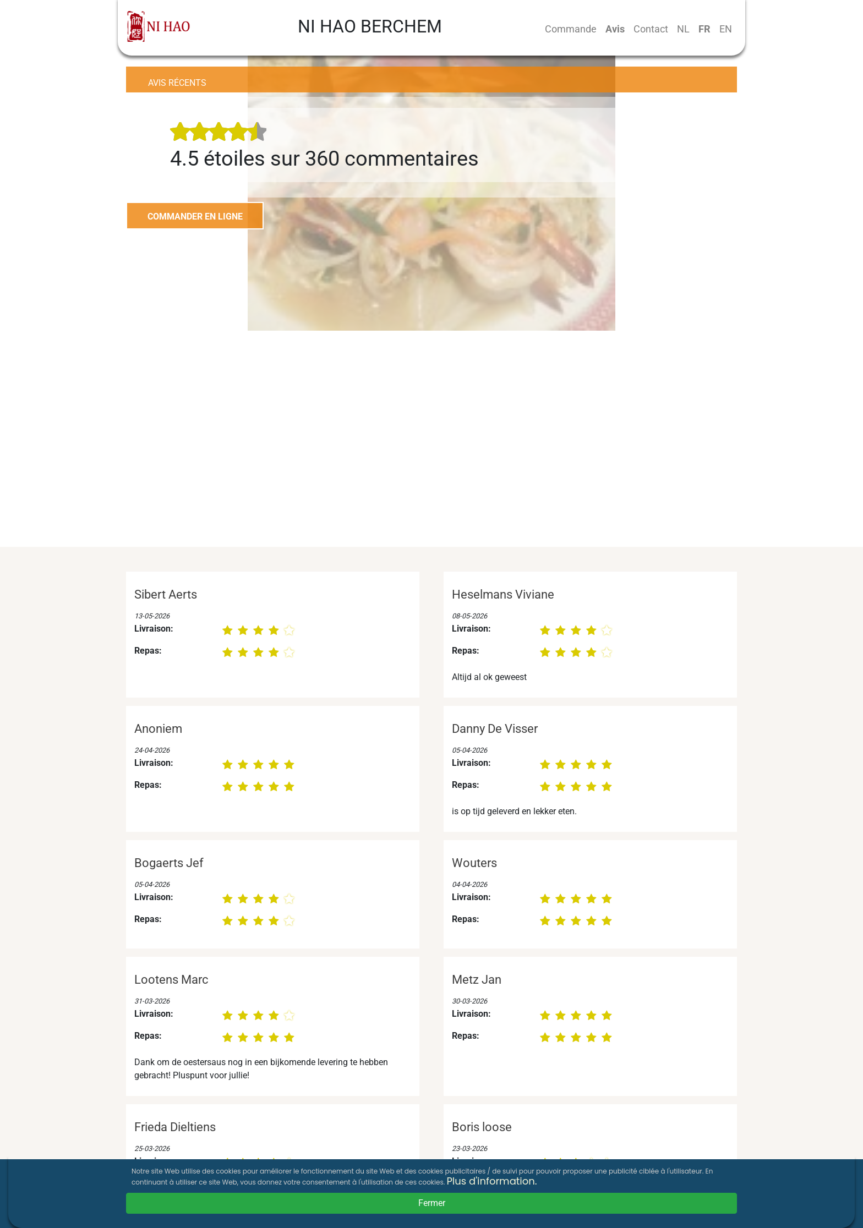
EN (725, 29)
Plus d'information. (491, 1181)
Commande (571, 29)
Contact (650, 29)
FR (704, 29)
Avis (615, 29)
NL (683, 29)
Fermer (431, 1203)
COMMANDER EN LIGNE (195, 216)
